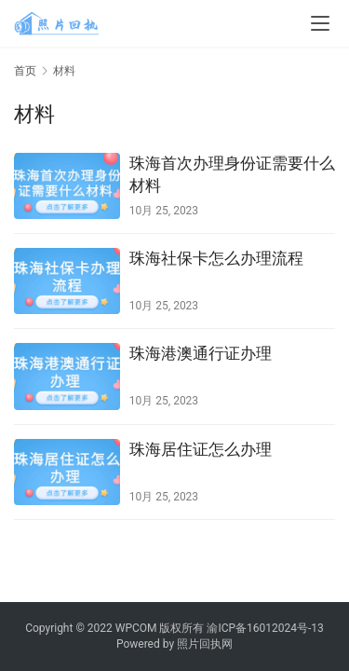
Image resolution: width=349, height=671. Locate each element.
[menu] (320, 23)
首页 (25, 70)
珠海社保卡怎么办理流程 (216, 258)
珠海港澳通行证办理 (200, 353)
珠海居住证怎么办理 (200, 449)
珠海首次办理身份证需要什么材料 (232, 174)
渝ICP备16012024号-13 (265, 628)
